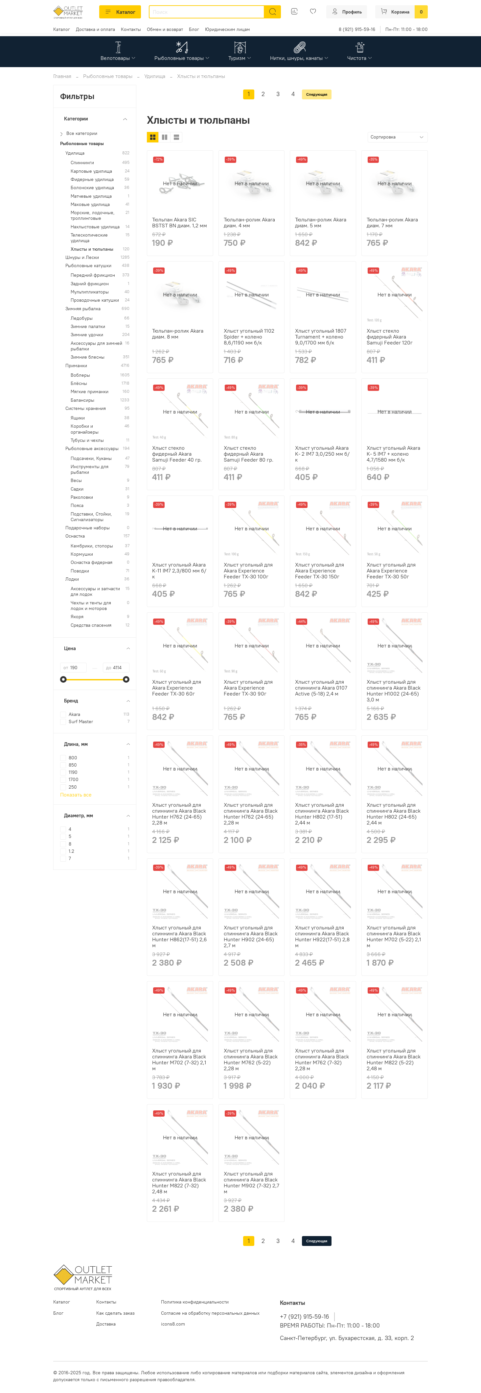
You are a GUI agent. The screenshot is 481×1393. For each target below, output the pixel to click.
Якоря (77, 617)
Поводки (80, 571)
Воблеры (80, 375)
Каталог (120, 12)
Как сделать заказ (115, 1313)
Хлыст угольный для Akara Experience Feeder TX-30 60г (176, 687)
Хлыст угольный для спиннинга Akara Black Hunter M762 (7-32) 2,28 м (322, 1059)
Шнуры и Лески (82, 257)
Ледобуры (82, 318)
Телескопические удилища (89, 237)
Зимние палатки (88, 326)
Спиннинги (82, 162)
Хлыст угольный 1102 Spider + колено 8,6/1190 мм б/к (249, 336)
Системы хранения (85, 408)
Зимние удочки (87, 335)
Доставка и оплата (95, 29)
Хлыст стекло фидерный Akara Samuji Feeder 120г (390, 336)
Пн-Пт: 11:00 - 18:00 (406, 29)
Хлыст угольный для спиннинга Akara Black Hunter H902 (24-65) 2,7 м (251, 936)
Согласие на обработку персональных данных (210, 1313)
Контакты (131, 29)
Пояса (77, 505)
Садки (77, 489)
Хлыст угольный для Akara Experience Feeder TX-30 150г (319, 570)
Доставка (106, 1324)
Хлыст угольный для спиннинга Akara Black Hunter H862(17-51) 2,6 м (179, 936)
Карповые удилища (91, 171)
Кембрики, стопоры (92, 546)
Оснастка (75, 536)
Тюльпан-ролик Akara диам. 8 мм (177, 333)
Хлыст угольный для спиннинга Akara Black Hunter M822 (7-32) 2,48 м (179, 1182)
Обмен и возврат (165, 29)
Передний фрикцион (93, 275)
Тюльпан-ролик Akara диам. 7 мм (392, 222)
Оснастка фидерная (91, 562)
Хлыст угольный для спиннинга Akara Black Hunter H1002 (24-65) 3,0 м (394, 690)
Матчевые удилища (91, 196)
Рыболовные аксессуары (92, 448)
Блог (194, 29)
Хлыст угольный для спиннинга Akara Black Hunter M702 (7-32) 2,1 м (179, 1059)
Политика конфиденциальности (195, 1302)
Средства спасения (91, 625)
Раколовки (82, 497)
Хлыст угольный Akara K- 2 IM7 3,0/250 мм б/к (322, 453)
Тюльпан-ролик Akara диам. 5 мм (320, 222)
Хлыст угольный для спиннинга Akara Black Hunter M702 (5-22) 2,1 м (394, 936)
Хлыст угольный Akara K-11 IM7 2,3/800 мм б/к (179, 570)
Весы (76, 480)
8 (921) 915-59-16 (357, 29)
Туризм (240, 58)
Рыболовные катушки (88, 265)
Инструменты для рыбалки (89, 469)
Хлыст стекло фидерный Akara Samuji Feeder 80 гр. (248, 453)
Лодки (72, 579)
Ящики (78, 418)
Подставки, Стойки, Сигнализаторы (91, 516)
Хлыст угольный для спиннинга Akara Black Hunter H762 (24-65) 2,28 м (179, 813)
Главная (62, 76)
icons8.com (173, 1324)
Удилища (154, 76)
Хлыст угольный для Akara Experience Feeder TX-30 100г (248, 570)
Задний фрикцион (90, 284)
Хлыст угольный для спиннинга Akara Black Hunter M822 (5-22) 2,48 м (394, 1059)
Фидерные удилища (92, 179)
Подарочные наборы (87, 528)
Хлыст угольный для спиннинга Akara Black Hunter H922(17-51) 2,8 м (322, 936)
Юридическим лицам (227, 29)
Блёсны (79, 383)
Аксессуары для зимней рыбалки (96, 346)
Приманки (76, 365)
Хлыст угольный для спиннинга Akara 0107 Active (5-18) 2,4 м (321, 687)
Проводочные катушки (95, 300)
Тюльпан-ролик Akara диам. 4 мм (249, 222)
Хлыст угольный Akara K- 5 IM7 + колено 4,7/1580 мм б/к (393, 453)
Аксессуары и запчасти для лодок (95, 591)
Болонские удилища (92, 187)
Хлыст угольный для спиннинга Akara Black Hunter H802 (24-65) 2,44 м (394, 813)
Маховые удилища (90, 204)
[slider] (63, 679)
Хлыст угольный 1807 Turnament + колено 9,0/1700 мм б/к (320, 336)
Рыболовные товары (182, 58)
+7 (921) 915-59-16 (304, 1316)
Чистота (360, 58)
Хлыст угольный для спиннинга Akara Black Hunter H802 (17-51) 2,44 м (322, 813)
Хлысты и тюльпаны (92, 249)
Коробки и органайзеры (85, 429)
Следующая (316, 94)
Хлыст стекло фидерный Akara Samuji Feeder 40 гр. (177, 453)
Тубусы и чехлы (87, 440)
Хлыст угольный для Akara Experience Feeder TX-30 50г (391, 570)
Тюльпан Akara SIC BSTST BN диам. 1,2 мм (179, 222)
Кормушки (82, 554)
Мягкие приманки (89, 391)
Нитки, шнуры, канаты (299, 58)
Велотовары (118, 58)
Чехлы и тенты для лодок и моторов (91, 605)
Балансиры (82, 400)
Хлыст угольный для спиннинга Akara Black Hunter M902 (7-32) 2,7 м (251, 1182)
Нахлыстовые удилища (95, 227)
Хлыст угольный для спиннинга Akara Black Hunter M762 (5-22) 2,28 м (251, 1059)
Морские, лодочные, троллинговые (93, 215)
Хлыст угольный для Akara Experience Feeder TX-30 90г (248, 687)
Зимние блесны (87, 357)
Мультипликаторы (90, 292)
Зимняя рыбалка (83, 309)
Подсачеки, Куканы (91, 458)
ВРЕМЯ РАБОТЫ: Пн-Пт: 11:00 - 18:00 (330, 1325)
